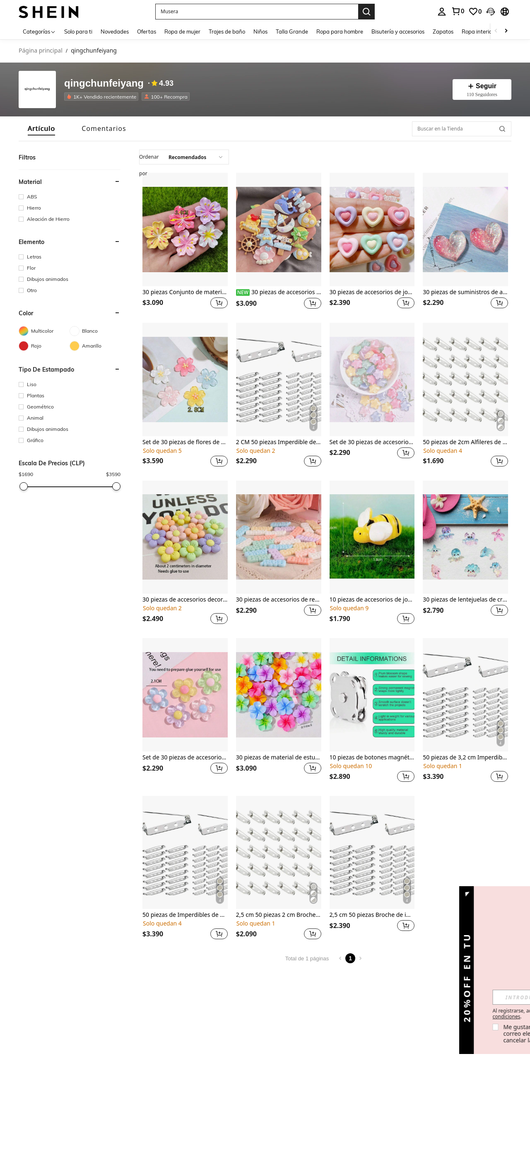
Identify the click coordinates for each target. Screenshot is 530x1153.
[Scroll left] (496, 31)
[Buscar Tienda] (502, 129)
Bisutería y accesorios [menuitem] (397, 31)
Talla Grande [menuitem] (292, 31)
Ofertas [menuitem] (146, 31)
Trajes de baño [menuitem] (227, 31)
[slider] (23, 486)
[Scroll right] (506, 31)
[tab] (41, 129)
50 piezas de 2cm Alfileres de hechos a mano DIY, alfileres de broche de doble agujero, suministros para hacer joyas (465, 442)
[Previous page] (340, 958)
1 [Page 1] (350, 958)
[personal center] (442, 12)
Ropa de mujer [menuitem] (182, 31)
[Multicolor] (44, 331)
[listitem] (103, 96)
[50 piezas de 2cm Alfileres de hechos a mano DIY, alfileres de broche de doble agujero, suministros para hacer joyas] (465, 379)
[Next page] (360, 958)
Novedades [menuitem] (115, 31)
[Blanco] (95, 331)
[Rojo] (44, 346)
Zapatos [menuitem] (443, 31)
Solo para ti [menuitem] (78, 31)
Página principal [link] (41, 50)
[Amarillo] (95, 346)
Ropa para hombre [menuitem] (339, 31)
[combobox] (184, 157)
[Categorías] (39, 31)
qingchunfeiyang (104, 83)
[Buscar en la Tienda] (461, 128)
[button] (256, 11)
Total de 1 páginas (307, 958)
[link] (457, 11)
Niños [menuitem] (260, 31)
